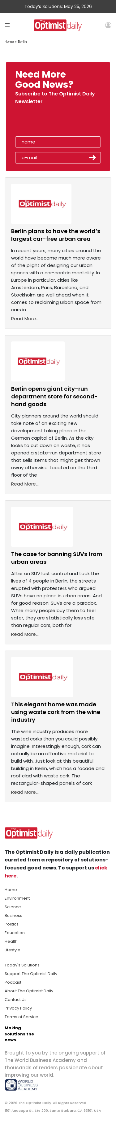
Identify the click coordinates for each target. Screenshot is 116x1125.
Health (11, 941)
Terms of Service (21, 1017)
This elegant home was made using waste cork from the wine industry (55, 712)
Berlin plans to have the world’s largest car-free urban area (55, 235)
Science (13, 907)
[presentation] (51, 122)
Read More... (25, 318)
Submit (92, 157)
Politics (12, 924)
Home (9, 41)
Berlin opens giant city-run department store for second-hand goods (54, 396)
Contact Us (16, 999)
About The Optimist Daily (29, 991)
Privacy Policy (18, 1008)
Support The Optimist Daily (31, 974)
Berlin (22, 41)
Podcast (13, 982)
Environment (17, 898)
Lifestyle (12, 950)
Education (15, 933)
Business (13, 915)
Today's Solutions (22, 965)
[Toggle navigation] (7, 25)
